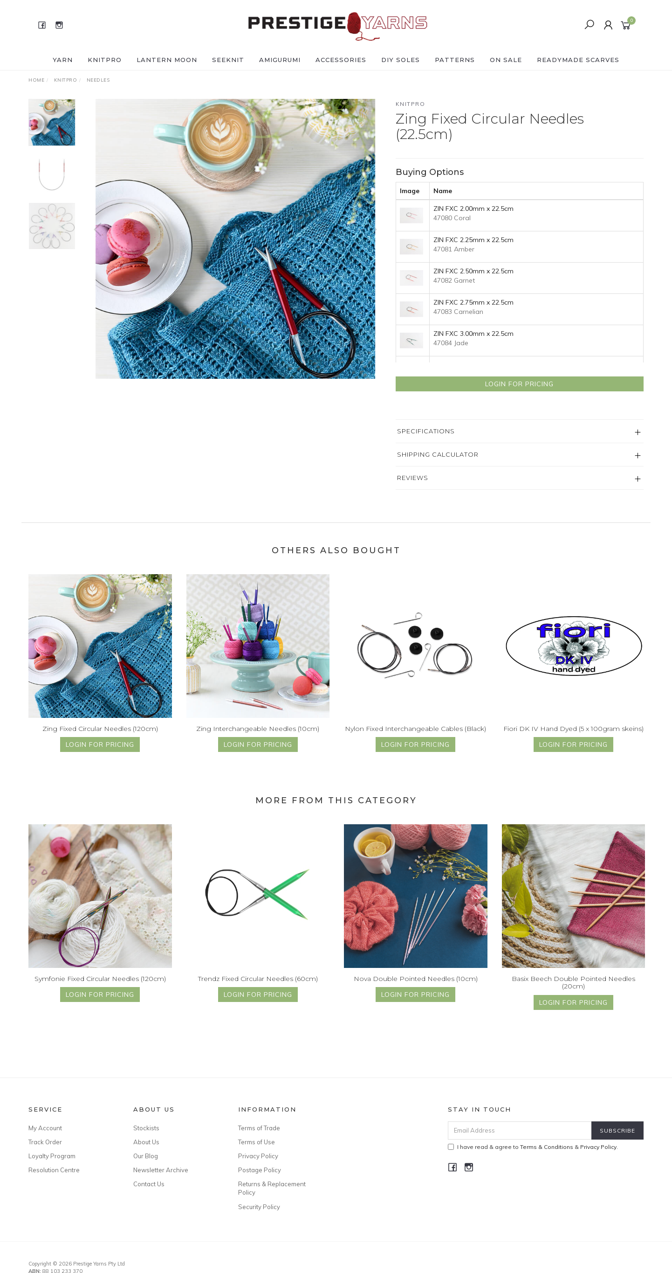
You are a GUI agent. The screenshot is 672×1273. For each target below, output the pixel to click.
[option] (235, 239)
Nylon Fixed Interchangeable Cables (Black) (415, 738)
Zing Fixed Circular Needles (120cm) (100, 738)
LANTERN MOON (167, 59)
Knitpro (410, 103)
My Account (45, 1128)
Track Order (45, 1142)
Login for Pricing (519, 384)
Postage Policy (259, 1170)
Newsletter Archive (160, 1170)
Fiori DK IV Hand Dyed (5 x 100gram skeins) (573, 738)
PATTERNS (455, 59)
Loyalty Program (51, 1156)
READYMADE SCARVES (578, 59)
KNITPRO (105, 59)
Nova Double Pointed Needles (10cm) (416, 988)
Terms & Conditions (546, 1146)
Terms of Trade (259, 1128)
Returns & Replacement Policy (272, 1188)
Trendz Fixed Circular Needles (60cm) (258, 988)
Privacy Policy (258, 1156)
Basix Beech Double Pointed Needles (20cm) (573, 992)
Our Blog (145, 1156)
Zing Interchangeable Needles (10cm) (257, 738)
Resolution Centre (54, 1170)
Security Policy (259, 1206)
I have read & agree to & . (533, 1146)
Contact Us (149, 1184)
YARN (63, 59)
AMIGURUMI (280, 59)
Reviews (412, 477)
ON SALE (506, 59)
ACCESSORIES (340, 59)
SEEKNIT (228, 59)
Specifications (426, 431)
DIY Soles (400, 59)
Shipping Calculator (438, 454)
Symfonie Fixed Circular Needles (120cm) (100, 988)
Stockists (146, 1128)
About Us (146, 1142)
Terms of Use (256, 1142)
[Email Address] (520, 1130)
